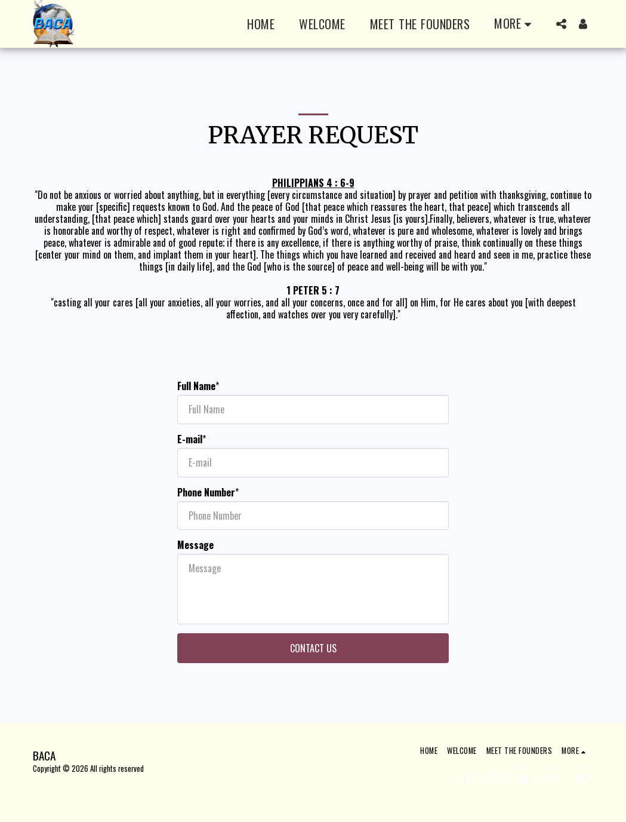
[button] (561, 24)
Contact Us (313, 648)
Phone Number (206, 492)
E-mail (189, 439)
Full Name (196, 386)
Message (195, 545)
